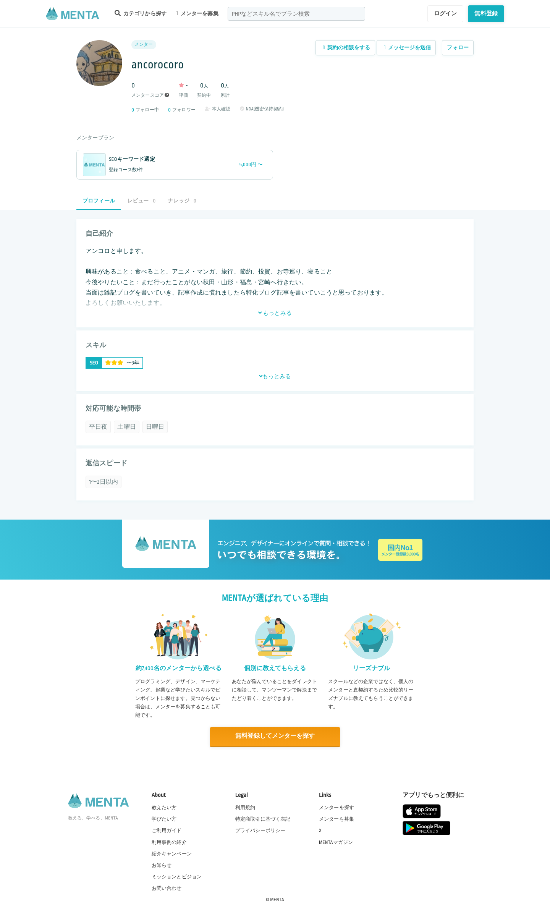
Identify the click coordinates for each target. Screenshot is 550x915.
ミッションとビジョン (177, 876)
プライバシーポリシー (260, 830)
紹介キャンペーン (172, 853)
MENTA (277, 899)
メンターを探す (336, 807)
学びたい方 (164, 818)
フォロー (458, 47)
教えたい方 (164, 807)
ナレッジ (182, 201)
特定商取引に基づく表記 (263, 818)
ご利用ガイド (167, 830)
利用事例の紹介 (169, 841)
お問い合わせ (167, 888)
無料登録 (486, 13)
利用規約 (245, 807)
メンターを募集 (197, 13)
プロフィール (98, 201)
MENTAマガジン (336, 841)
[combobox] (296, 14)
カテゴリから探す (141, 13)
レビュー (141, 201)
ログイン (445, 13)
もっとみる (275, 313)
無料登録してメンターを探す (275, 736)
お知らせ (162, 865)
